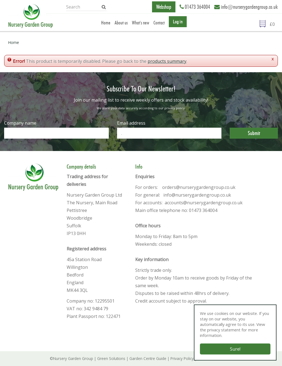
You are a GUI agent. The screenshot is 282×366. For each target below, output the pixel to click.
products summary (167, 61)
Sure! (235, 349)
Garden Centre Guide (147, 358)
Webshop (163, 7)
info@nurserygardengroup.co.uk (249, 7)
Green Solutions (111, 358)
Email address (131, 123)
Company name (20, 123)
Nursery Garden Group (73, 358)
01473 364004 (197, 7)
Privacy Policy (182, 358)
